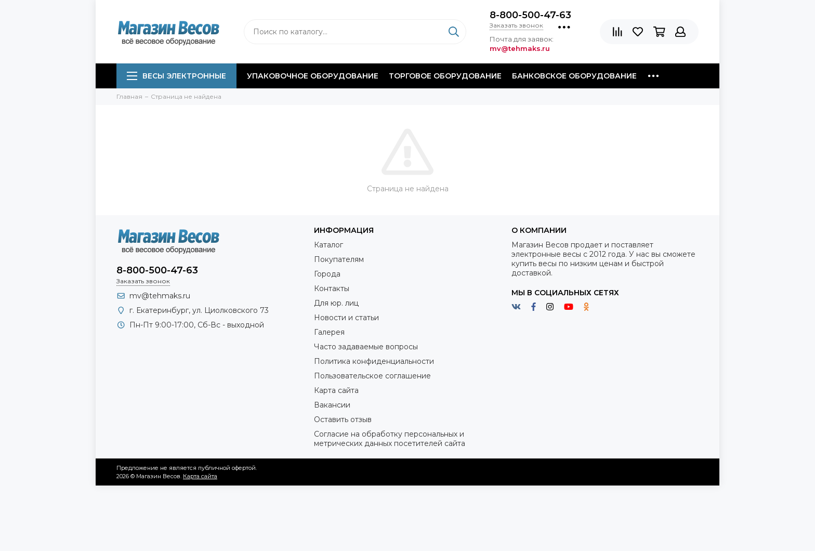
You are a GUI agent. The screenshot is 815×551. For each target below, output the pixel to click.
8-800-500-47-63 (530, 15)
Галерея (329, 332)
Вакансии (332, 405)
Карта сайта (336, 390)
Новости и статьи (346, 317)
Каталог (328, 245)
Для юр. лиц (336, 303)
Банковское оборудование (574, 76)
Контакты (331, 288)
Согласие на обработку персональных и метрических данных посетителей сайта (389, 438)
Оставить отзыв (343, 419)
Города (327, 274)
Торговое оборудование (445, 76)
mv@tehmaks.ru (159, 295)
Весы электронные (176, 76)
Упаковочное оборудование (312, 76)
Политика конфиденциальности (374, 361)
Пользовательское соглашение (372, 376)
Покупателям (339, 259)
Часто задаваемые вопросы (366, 346)
